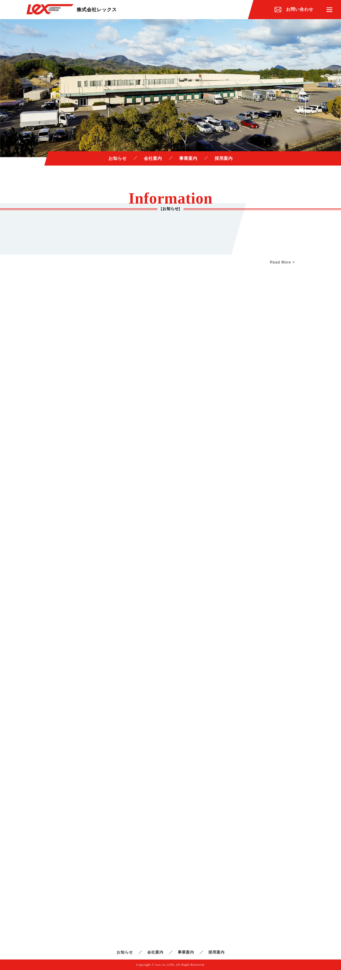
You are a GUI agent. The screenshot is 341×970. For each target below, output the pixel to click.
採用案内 (224, 158)
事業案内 (188, 158)
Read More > (282, 262)
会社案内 (153, 158)
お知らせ (117, 158)
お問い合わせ (299, 9)
